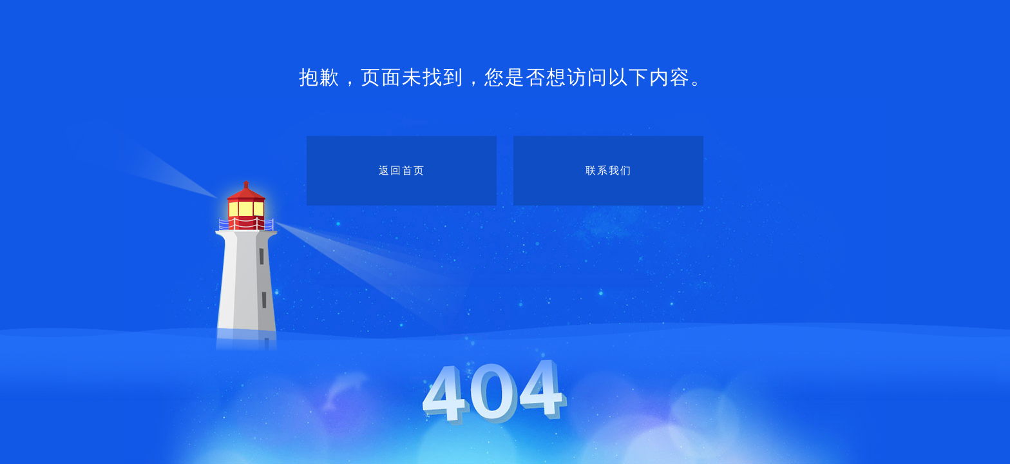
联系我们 (609, 170)
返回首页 (402, 170)
